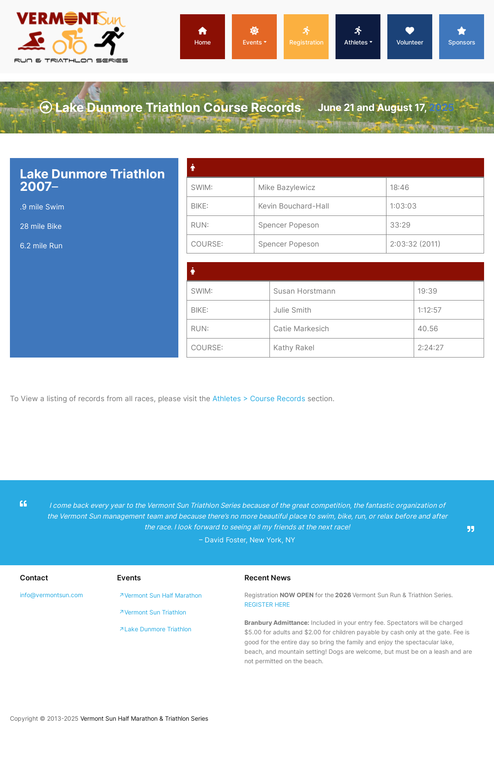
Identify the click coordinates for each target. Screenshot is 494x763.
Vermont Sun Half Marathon (163, 595)
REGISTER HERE (267, 604)
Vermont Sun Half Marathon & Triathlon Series (144, 718)
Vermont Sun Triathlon (155, 612)
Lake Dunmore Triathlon (157, 629)
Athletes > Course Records (258, 398)
